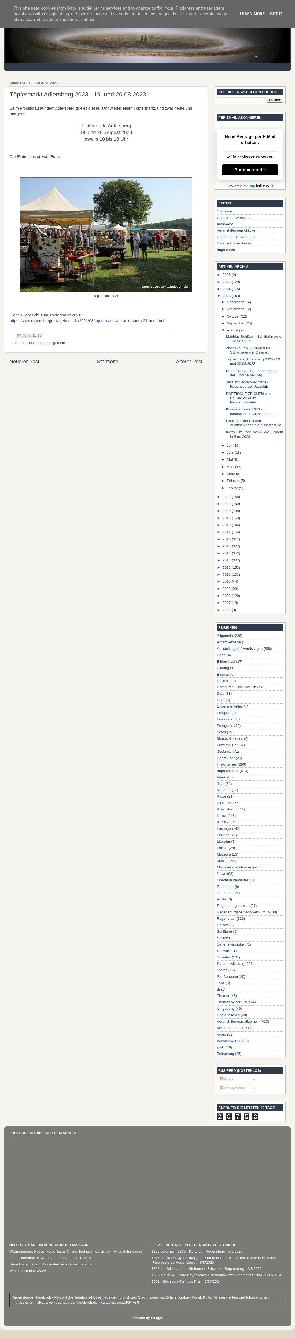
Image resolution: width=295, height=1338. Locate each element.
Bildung (223, 668)
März (231, 474)
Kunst (221, 822)
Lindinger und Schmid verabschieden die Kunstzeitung (253, 423)
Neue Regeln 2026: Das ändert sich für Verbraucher (51, 1264)
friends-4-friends (230, 739)
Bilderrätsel (226, 661)
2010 (227, 581)
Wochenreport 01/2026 (27, 1271)
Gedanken (225, 751)
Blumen (223, 674)
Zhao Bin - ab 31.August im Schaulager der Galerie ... (248, 350)
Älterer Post (189, 361)
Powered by (250, 186)
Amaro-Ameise (229, 642)
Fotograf (223, 713)
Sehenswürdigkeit (231, 944)
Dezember (236, 302)
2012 (227, 567)
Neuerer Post (24, 361)
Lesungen (225, 829)
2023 (227, 296)
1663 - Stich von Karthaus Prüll (176, 1281)
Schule (222, 938)
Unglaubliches (228, 1015)
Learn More (252, 13)
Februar (234, 481)
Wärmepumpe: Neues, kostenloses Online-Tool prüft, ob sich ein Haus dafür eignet (75, 1251)
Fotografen (225, 719)
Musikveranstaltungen (234, 867)
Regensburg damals (233, 906)
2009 (227, 589)
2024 (227, 289)
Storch (222, 970)
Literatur (223, 841)
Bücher (222, 681)
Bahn (221, 655)
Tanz (221, 983)
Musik (221, 861)
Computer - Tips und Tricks (238, 687)
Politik (222, 899)
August (233, 330)
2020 (227, 511)
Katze (221, 796)
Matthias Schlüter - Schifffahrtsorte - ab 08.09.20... (254, 338)
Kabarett (224, 790)
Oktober (234, 316)
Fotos (221, 732)
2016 (227, 539)
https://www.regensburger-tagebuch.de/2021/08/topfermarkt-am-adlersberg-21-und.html (87, 321)
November (236, 309)
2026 (227, 275)
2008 (227, 596)
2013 (227, 560)
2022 (227, 497)
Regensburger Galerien (236, 237)
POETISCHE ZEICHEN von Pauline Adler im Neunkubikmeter (248, 398)
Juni (231, 452)
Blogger (157, 1318)
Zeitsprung (225, 1054)
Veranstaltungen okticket (236, 230)
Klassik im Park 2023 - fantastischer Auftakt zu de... (251, 411)
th (218, 989)
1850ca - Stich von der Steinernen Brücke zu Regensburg (198, 1269)
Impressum (226, 250)
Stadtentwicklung (230, 964)
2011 (227, 574)
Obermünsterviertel (232, 880)
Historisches (227, 764)
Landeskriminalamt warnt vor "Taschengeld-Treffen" (50, 1258)
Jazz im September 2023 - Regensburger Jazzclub (247, 384)
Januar (233, 488)
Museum (224, 854)
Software (224, 951)
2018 (227, 525)
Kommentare (232, 1088)
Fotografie (225, 726)
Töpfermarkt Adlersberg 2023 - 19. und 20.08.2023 (253, 361)
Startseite (107, 361)
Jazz (220, 784)
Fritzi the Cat (227, 745)
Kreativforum (227, 809)
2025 (227, 282)
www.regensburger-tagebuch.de (72, 1302)
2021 (227, 504)
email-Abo (225, 224)
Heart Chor (226, 758)
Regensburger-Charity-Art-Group (243, 912)
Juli (230, 445)
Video (221, 1034)
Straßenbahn (227, 977)
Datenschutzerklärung (234, 243)
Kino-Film (224, 803)
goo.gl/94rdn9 (127, 1302)
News (221, 874)
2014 (227, 553)
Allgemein (225, 636)
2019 (227, 518)
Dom (221, 700)
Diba (220, 693)
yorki (221, 1047)
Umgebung (226, 1009)
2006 (227, 610)
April (231, 467)
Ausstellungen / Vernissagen (240, 649)
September (236, 323)
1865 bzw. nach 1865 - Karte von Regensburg (188, 1251)
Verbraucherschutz (232, 1028)
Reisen (222, 925)
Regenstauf (226, 919)
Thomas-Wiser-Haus (233, 1002)
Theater (223, 996)
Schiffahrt (224, 931)
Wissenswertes (229, 1041)
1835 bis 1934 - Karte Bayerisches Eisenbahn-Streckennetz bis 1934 (207, 1275)
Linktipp (223, 835)
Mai (230, 459)
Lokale (222, 848)
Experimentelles (230, 706)
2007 (227, 603)
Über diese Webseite (233, 218)
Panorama (225, 887)
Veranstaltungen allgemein (43, 343)
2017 (227, 532)
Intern (221, 777)
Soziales (224, 957)
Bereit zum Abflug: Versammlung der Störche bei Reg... (252, 373)
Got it (276, 13)
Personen (225, 893)
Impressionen (228, 771)
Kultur (221, 816)
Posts (227, 1079)
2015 (227, 546)
